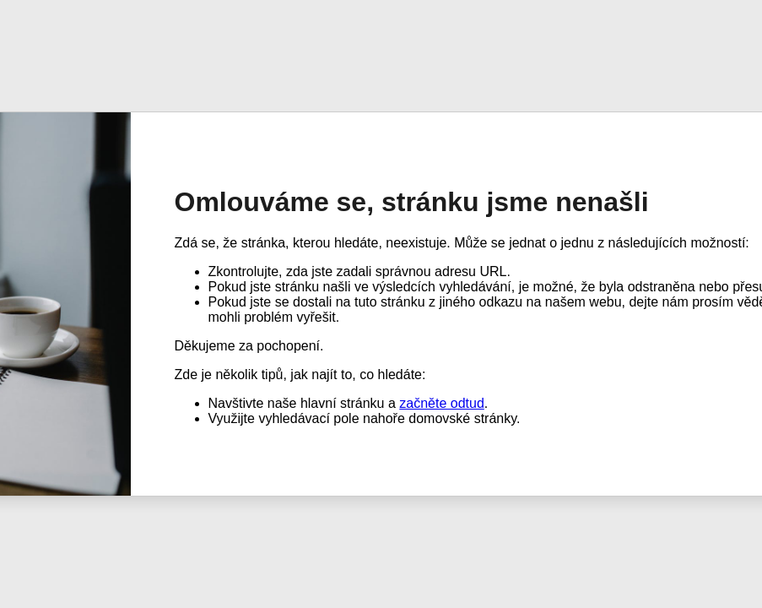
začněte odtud (441, 403)
